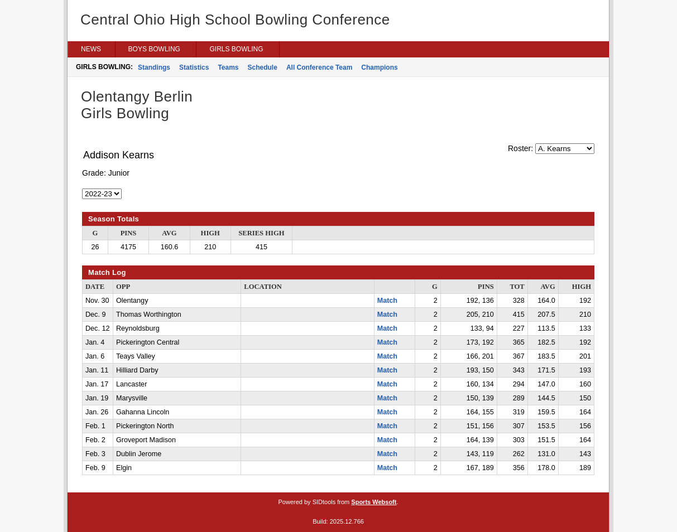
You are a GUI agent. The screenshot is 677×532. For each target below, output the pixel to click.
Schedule (262, 67)
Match (387, 300)
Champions (379, 67)
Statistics (194, 67)
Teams (228, 67)
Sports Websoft (373, 502)
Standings (154, 67)
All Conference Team (319, 67)
